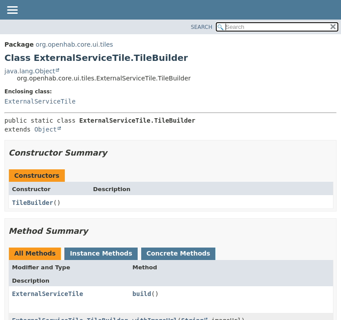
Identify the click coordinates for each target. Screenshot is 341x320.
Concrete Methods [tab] (178, 253)
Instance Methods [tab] (101, 253)
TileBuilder (32, 202)
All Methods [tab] (35, 253)
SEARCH (202, 27)
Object (45, 129)
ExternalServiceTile (39, 101)
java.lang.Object (29, 71)
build (141, 293)
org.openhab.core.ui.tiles (74, 44)
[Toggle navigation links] (12, 10)
